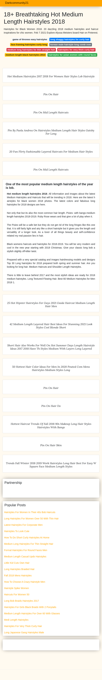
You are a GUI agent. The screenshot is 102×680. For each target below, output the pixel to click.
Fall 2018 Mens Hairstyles (18, 575)
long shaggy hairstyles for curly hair (69, 39)
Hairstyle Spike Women (16, 588)
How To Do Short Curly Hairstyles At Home (26, 537)
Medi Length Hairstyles (16, 619)
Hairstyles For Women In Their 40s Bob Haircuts (29, 512)
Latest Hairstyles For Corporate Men (23, 525)
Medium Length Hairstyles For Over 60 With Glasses (32, 613)
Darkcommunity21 (17, 2)
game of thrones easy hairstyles (29, 39)
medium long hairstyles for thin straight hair (31, 49)
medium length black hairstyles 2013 (25, 55)
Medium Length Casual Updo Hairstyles (25, 556)
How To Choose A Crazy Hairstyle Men (24, 581)
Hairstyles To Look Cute (16, 531)
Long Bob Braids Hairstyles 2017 (21, 600)
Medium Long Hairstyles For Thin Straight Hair (28, 543)
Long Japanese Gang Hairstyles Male (24, 632)
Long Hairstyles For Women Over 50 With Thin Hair (31, 518)
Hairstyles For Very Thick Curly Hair (23, 626)
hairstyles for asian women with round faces (72, 55)
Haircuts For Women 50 (16, 594)
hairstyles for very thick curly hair (76, 49)
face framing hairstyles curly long (29, 44)
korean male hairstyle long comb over (70, 44)
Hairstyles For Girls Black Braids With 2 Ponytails (30, 607)
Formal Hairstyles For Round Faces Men (25, 550)
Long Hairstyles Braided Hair (19, 569)
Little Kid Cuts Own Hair (17, 562)
